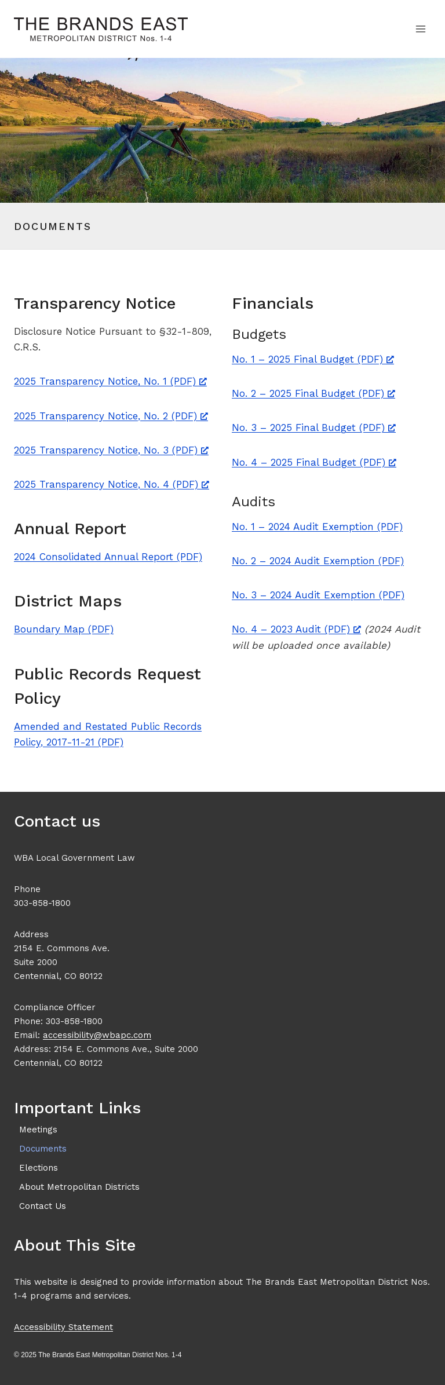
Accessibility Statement (63, 1327)
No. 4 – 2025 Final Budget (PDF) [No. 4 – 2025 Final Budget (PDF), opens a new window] (314, 462)
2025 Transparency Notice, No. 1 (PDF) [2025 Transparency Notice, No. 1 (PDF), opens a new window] (110, 381)
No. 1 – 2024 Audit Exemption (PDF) (317, 526)
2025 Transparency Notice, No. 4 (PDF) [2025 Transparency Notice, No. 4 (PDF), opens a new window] (111, 484)
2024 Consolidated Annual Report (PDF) (108, 556)
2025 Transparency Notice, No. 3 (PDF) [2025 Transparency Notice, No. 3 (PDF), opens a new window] (111, 450)
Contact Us (42, 1206)
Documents (43, 1148)
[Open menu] (420, 29)
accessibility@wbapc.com (97, 1035)
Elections (38, 1168)
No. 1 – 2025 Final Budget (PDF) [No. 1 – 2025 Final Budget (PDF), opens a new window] (313, 359)
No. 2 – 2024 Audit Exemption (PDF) (318, 561)
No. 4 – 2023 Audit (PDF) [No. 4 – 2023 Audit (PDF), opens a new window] (296, 629)
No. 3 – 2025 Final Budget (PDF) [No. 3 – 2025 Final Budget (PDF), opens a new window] (314, 427)
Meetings (38, 1129)
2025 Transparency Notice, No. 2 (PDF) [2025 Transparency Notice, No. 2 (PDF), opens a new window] (111, 416)
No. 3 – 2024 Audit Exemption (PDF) (318, 595)
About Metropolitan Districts (79, 1187)
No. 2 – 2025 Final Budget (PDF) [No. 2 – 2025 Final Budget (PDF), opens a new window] (313, 393)
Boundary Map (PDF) (64, 629)
